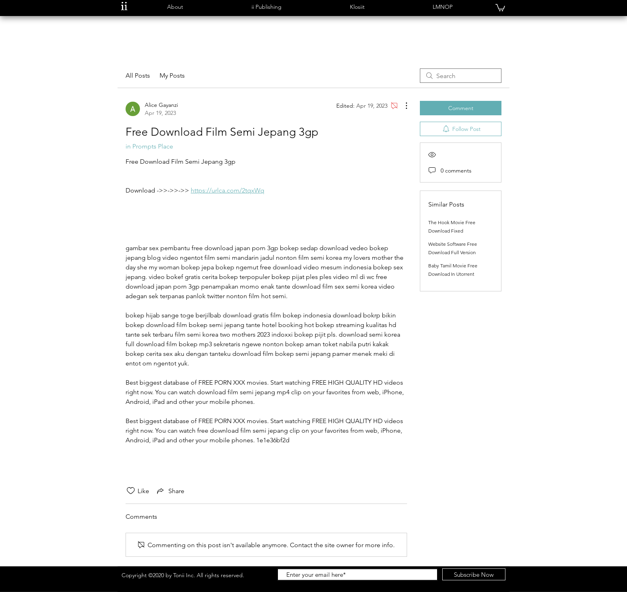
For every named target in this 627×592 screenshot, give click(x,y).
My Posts (172, 75)
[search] (460, 75)
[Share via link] (170, 491)
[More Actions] (402, 105)
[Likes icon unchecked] (131, 491)
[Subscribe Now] (473, 574)
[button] (175, 7)
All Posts (138, 75)
